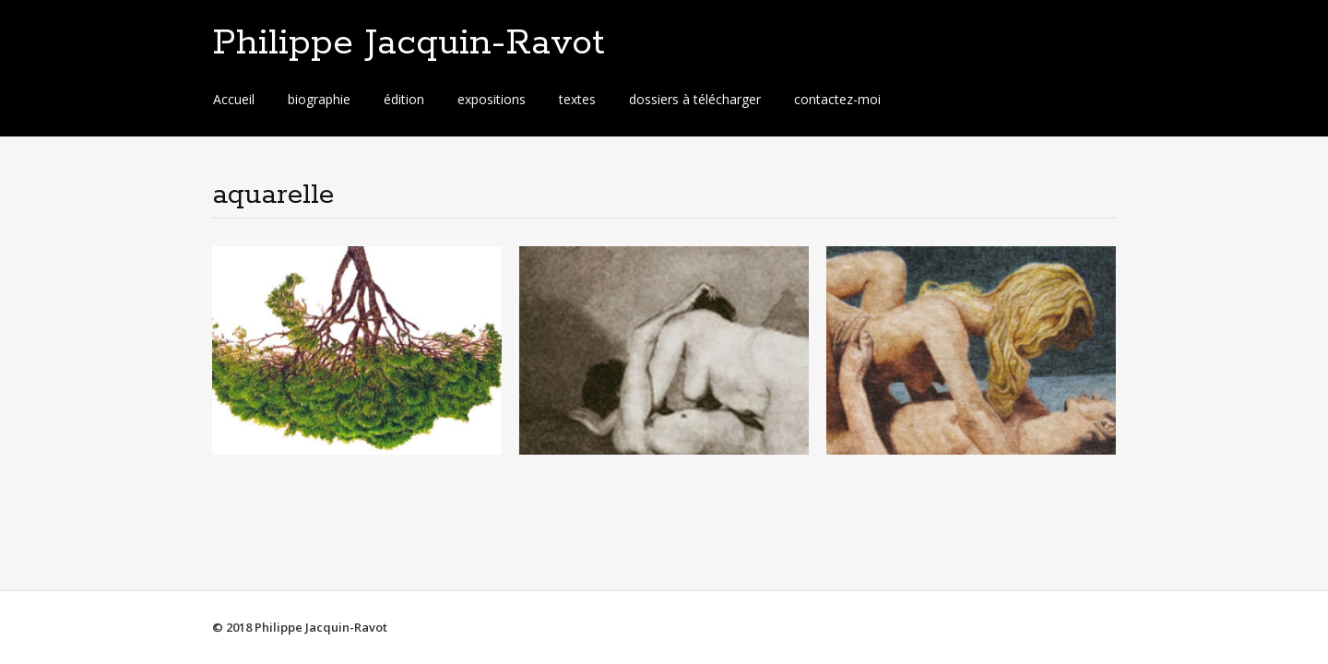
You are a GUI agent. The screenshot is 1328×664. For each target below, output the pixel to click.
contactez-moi (837, 99)
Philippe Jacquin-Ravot (408, 43)
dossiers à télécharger (695, 99)
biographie (319, 99)
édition (404, 99)
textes (577, 99)
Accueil (234, 99)
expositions (491, 99)
